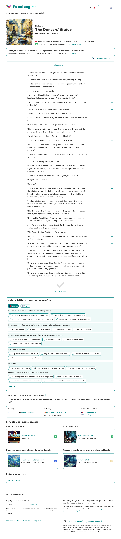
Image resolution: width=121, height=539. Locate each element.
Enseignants (36, 521)
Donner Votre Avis (24, 521)
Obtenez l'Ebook (93, 521)
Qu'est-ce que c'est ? (75, 44)
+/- (111, 72)
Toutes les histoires (15, 480)
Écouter (62, 65)
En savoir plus (71, 53)
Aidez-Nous (11, 521)
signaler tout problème (83, 511)
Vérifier (12, 386)
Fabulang (21, 6)
